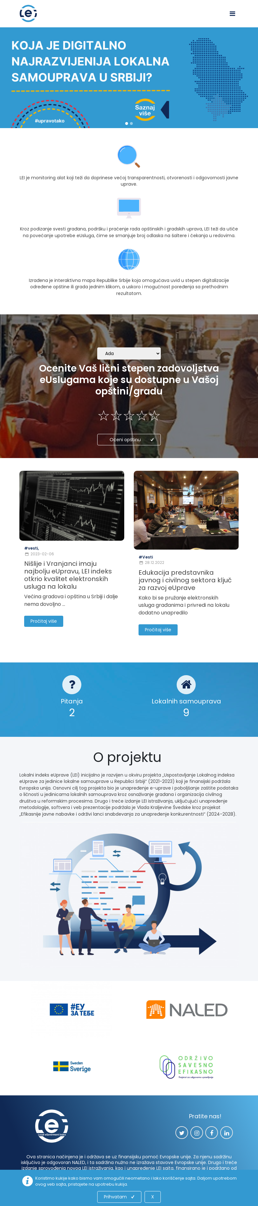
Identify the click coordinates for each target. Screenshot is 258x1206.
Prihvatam (120, 1196)
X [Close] (152, 1197)
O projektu (129, 757)
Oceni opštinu (132, 439)
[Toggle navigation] (232, 13)
